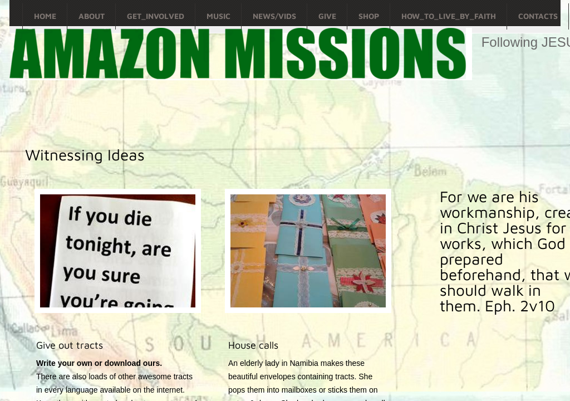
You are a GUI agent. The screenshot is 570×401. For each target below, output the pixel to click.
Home (45, 16)
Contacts (538, 16)
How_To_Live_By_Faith (448, 16)
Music (218, 16)
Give (327, 16)
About (91, 16)
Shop (368, 16)
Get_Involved (155, 16)
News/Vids (274, 16)
